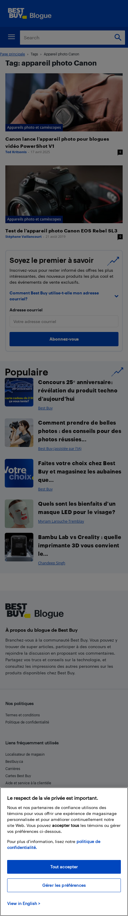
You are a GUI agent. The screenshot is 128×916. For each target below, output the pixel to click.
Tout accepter (64, 866)
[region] (64, 851)
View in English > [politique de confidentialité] (23, 903)
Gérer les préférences (64, 885)
